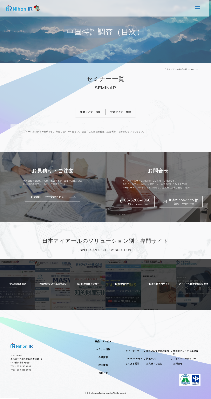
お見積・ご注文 (154, 363)
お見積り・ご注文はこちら (47, 197)
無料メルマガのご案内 (157, 351)
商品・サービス (103, 341)
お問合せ (177, 363)
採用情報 (103, 365)
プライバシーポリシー (184, 359)
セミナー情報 (103, 349)
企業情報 (103, 357)
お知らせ (103, 373)
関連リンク (152, 359)
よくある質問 (132, 363)
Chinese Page (134, 359)
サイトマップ (132, 351)
